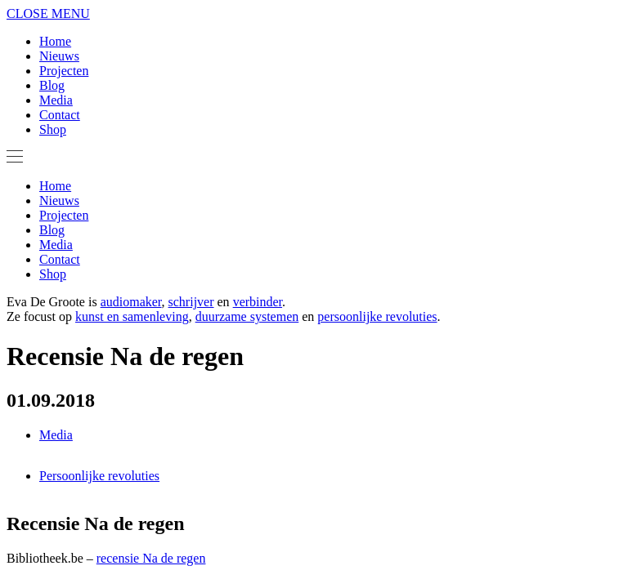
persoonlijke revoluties (377, 316)
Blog (52, 85)
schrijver (191, 302)
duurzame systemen (247, 316)
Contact (59, 115)
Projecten (63, 71)
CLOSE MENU (48, 13)
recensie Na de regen (151, 558)
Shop (52, 129)
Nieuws (59, 56)
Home (55, 41)
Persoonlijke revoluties (99, 476)
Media (56, 100)
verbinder (257, 302)
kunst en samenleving (132, 316)
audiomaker (131, 302)
